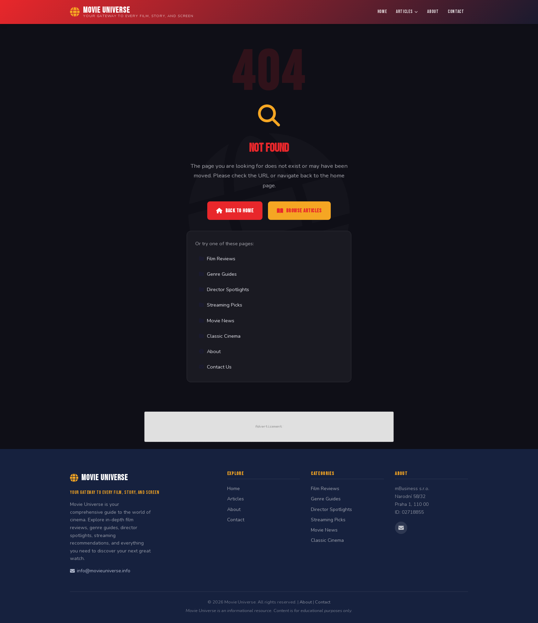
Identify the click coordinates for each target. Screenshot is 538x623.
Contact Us (215, 366)
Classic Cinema (220, 336)
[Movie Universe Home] (132, 12)
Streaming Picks (220, 304)
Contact (456, 11)
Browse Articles (299, 211)
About (432, 11)
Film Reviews (217, 258)
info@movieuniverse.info (100, 571)
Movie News (216, 320)
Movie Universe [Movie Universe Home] (99, 478)
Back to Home (235, 211)
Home (382, 11)
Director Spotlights (224, 289)
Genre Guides (218, 274)
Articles (407, 11)
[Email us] (401, 528)
